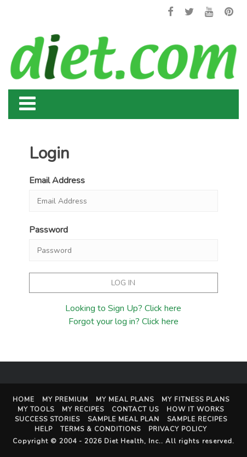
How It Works (195, 409)
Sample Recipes (197, 419)
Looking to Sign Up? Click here (123, 308)
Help (44, 429)
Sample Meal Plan (123, 419)
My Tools (36, 409)
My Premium (65, 399)
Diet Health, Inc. (132, 441)
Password (48, 230)
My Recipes (83, 409)
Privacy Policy (177, 429)
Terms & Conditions (100, 429)
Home (24, 399)
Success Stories (47, 419)
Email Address (57, 180)
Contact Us (135, 409)
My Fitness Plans (195, 399)
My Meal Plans (125, 399)
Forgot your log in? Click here (123, 321)
